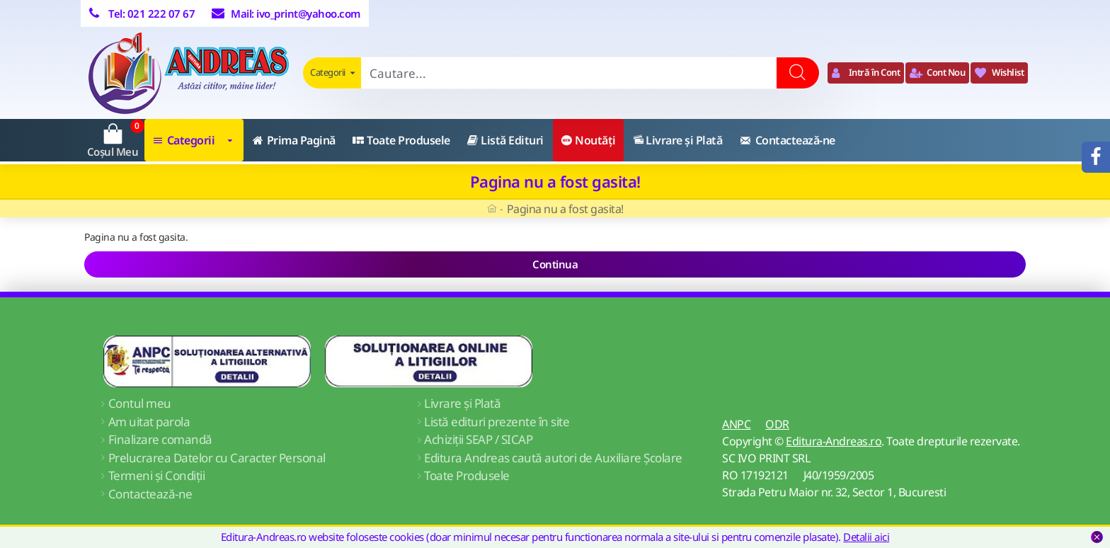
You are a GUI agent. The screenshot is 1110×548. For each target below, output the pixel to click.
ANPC (736, 424)
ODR (777, 424)
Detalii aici (866, 537)
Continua (555, 264)
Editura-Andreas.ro (833, 441)
